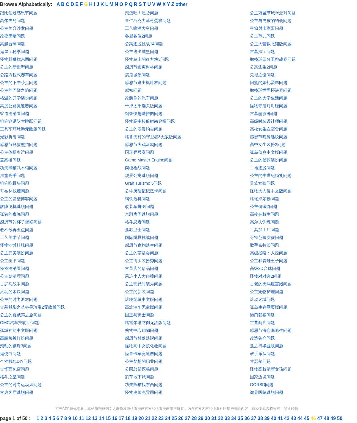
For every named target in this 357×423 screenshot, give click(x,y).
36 (248, 418)
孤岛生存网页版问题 (268, 307)
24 (168, 418)
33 (228, 418)
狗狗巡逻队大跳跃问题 (21, 121)
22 (155, 418)
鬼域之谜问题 (262, 74)
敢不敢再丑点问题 (16, 229)
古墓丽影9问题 (263, 113)
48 (327, 418)
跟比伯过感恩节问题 (18, 12)
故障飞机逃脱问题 (16, 206)
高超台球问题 (12, 43)
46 (314, 418)
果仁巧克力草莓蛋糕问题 (148, 20)
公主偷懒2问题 (263, 206)
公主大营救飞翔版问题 (271, 43)
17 (122, 418)
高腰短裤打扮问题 (16, 338)
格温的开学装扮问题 (18, 98)
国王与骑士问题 (139, 314)
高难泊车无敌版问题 (143, 307)
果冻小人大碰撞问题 (143, 276)
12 (89, 418)
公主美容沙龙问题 (16, 28)
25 (175, 418)
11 (82, 418)
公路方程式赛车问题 (18, 74)
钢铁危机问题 (137, 198)
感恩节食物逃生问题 (143, 245)
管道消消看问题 (14, 113)
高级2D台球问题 (265, 268)
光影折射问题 (12, 136)
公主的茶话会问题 (141, 253)
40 (274, 418)
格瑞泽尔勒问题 (264, 198)
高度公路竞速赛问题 (18, 105)
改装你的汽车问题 (141, 98)
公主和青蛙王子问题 (268, 260)
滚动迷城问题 (262, 299)
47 (320, 418)
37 (254, 418)
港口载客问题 (262, 314)
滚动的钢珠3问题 (16, 345)
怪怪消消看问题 (14, 268)
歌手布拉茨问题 (264, 245)
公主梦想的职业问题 (143, 361)
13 (95, 418)
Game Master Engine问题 (149, 160)
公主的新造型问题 (16, 67)
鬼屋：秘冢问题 (14, 51)
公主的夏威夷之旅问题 (21, 314)
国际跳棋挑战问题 (141, 237)
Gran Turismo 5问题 (143, 183)
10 (75, 418)
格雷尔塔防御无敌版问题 (148, 322)
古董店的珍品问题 (141, 268)
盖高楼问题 (10, 160)
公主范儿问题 (262, 36)
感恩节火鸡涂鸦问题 (143, 144)
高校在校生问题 (264, 214)
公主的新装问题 (139, 291)
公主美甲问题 (12, 260)
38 (261, 418)
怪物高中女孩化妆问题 (146, 345)
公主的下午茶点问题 (18, 82)
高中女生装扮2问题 (268, 144)
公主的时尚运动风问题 (21, 384)
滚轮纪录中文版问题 (143, 299)
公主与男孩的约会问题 (271, 20)
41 (281, 418)
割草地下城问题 (139, 376)
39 (267, 418)
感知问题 (133, 90)
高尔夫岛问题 (12, 20)
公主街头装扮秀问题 (143, 260)
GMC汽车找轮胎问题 (19, 322)
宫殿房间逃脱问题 (141, 214)
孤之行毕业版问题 (266, 345)
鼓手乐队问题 (262, 353)
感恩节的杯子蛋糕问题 (21, 222)
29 (201, 418)
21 (148, 418)
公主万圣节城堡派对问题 (273, 12)
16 (115, 418)
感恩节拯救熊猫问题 (18, 144)
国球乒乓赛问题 (139, 152)
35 (241, 418)
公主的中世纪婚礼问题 (271, 175)
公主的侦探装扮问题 (268, 160)
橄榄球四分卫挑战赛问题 (273, 59)
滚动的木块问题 (14, 291)
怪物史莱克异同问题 (143, 392)
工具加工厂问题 (264, 229)
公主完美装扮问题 (16, 253)
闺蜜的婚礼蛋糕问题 (268, 82)
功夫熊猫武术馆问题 (18, 167)
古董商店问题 (262, 322)
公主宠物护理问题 (266, 291)
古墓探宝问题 (262, 51)
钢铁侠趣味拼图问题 (143, 113)
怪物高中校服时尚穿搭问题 (150, 121)
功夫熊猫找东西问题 (143, 384)
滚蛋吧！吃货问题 (141, 12)
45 (307, 418)
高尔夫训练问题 (264, 222)
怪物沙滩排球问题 (16, 245)
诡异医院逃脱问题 (266, 392)
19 (135, 418)
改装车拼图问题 (139, 206)
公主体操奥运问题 (16, 152)
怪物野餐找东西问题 (18, 59)
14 (102, 418)
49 (334, 418)
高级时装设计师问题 (268, 121)
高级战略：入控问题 (268, 253)
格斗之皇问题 (12, 376)
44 (301, 418)
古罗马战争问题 (14, 284)
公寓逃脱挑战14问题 (144, 43)
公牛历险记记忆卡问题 (146, 191)
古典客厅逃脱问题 (16, 392)
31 (214, 418)
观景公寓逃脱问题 (141, 175)
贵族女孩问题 (262, 183)
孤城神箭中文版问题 (18, 330)
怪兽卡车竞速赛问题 (143, 353)
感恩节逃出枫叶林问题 (146, 82)
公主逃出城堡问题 (141, 51)
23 (161, 418)
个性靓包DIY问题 (16, 361)
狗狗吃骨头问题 (14, 183)
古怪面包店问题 (14, 369)
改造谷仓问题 (262, 338)
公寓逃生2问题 (263, 67)
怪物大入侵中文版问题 (271, 191)
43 (294, 418)
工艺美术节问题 (14, 237)
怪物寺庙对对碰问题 (268, 105)
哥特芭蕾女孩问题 (266, 237)
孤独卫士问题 (137, 229)
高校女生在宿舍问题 (268, 129)
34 (234, 418)
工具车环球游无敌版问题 (23, 129)
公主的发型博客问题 (18, 198)
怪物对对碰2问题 (265, 276)
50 (339, 418)
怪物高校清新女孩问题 (271, 369)
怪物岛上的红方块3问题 (147, 59)
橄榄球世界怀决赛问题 (271, 90)
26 (181, 418)
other (181, 4)
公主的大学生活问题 (268, 98)
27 (188, 418)
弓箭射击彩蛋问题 (266, 28)
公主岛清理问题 (14, 276)
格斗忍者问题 (137, 222)
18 (128, 418)
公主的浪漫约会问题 (143, 129)
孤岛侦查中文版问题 (268, 152)
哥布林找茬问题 (14, 191)
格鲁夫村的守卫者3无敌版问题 (153, 136)
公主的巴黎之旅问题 (18, 90)
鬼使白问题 (10, 353)
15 (108, 418)
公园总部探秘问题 (141, 369)
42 (287, 418)
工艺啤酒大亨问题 (141, 28)
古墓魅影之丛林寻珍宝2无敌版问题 (32, 307)
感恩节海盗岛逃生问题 (271, 330)
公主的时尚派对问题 (18, 299)
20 (142, 418)
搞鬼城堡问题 (137, 74)
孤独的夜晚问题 (14, 214)
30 (208, 418)
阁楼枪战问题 (137, 167)
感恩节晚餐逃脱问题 (268, 136)
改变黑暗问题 (12, 36)
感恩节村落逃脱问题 (143, 338)
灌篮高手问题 (12, 175)
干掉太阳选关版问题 (143, 105)
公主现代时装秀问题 (143, 284)
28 (195, 418)
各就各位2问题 (138, 36)
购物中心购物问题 (141, 330)
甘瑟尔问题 (260, 361)
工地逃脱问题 (262, 167)
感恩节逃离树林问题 (143, 67)
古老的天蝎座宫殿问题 (271, 284)
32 (221, 418)
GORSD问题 (261, 384)
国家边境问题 (262, 376)
